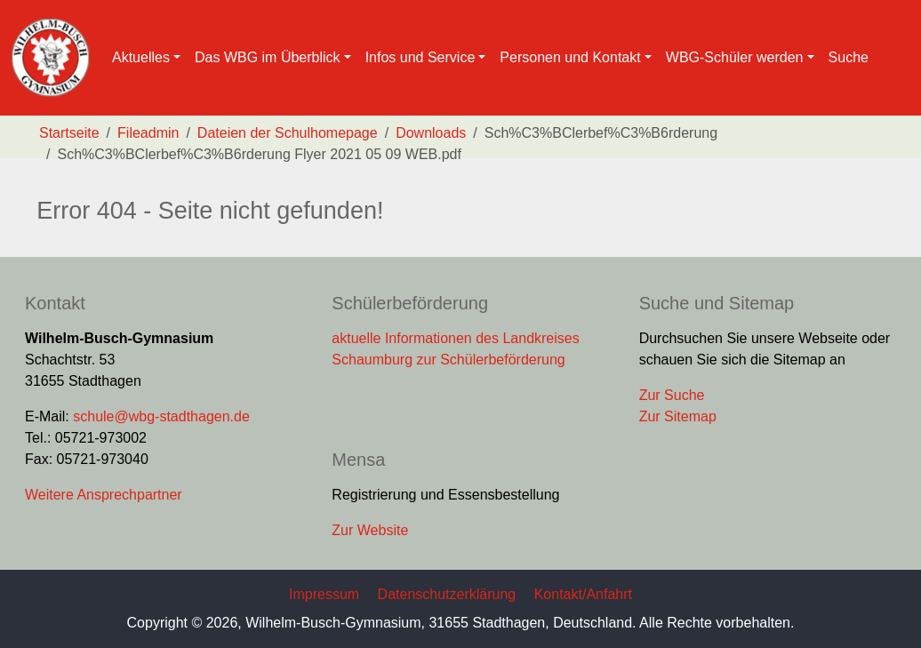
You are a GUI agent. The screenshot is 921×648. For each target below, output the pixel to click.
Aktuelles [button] (141, 57)
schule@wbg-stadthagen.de (161, 416)
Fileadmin (148, 132)
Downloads (431, 132)
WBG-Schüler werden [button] (735, 57)
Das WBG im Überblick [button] (267, 57)
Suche (849, 57)
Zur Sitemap (678, 416)
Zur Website (370, 530)
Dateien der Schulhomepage (287, 132)
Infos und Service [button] (420, 57)
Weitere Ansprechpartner (103, 494)
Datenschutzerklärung (447, 594)
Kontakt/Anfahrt (583, 594)
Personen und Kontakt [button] (570, 57)
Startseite (69, 132)
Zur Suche (672, 395)
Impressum (324, 594)
